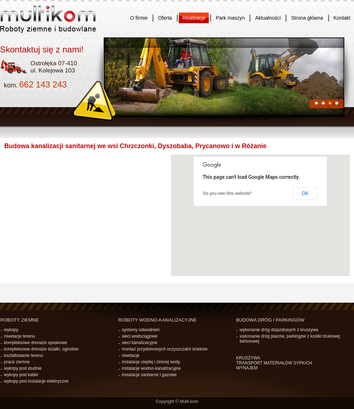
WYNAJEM (246, 367)
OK (305, 193)
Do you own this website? (227, 193)
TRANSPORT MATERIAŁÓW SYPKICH (274, 362)
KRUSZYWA (248, 357)
